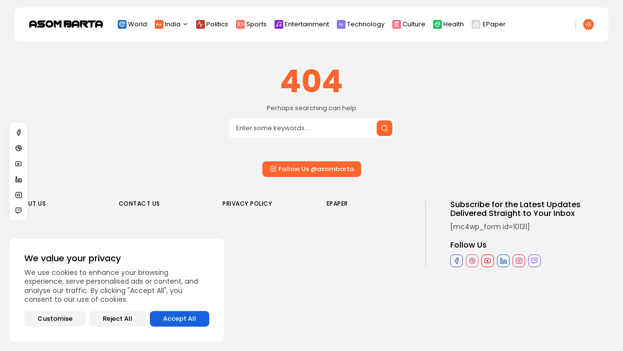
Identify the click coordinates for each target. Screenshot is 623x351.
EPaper (489, 24)
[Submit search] (384, 128)
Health (448, 24)
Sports (251, 24)
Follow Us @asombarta (312, 169)
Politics (212, 24)
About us (30, 203)
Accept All (179, 318)
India (171, 24)
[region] (117, 290)
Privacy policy (247, 203)
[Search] (311, 128)
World (132, 24)
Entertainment (302, 24)
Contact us (139, 203)
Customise (55, 318)
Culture (408, 24)
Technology (361, 24)
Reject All (117, 318)
